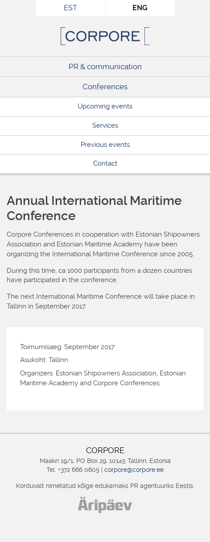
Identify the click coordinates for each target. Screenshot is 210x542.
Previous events (105, 145)
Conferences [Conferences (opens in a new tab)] (105, 86)
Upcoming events (105, 106)
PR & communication (105, 66)
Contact (105, 163)
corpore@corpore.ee (134, 469)
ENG (140, 8)
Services (105, 125)
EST (70, 8)
